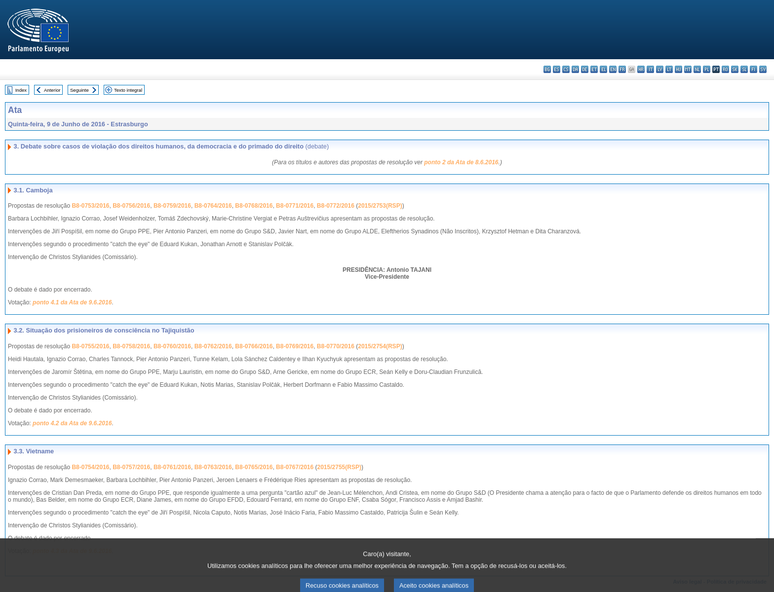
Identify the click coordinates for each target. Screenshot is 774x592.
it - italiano (650, 69)
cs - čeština (566, 69)
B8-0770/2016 (335, 346)
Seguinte (79, 90)
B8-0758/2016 (131, 346)
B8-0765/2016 (253, 467)
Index (21, 90)
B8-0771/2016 (294, 205)
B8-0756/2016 (131, 205)
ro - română (725, 69)
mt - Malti (688, 69)
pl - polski (706, 69)
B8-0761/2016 (172, 467)
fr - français (622, 69)
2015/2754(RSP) (380, 346)
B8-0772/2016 (335, 205)
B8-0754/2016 (90, 467)
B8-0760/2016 (172, 346)
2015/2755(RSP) (339, 467)
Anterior (52, 90)
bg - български (547, 69)
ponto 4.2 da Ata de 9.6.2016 (72, 423)
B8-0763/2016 (213, 467)
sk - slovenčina (734, 69)
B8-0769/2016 (294, 346)
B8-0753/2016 (90, 205)
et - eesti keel (594, 69)
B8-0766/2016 (253, 346)
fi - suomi (753, 69)
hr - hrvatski (641, 69)
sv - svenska (763, 69)
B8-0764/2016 (213, 205)
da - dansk (575, 69)
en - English (613, 69)
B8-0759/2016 (172, 205)
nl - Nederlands (697, 69)
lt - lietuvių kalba (669, 69)
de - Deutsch (584, 69)
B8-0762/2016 (213, 346)
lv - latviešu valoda (659, 69)
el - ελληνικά (603, 69)
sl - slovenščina (744, 69)
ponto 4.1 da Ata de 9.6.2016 (72, 302)
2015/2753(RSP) (380, 205)
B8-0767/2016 (294, 467)
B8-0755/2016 (90, 346)
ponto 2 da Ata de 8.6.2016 (461, 162)
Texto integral (128, 90)
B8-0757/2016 (131, 467)
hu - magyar (678, 69)
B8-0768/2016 (253, 205)
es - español (556, 69)
